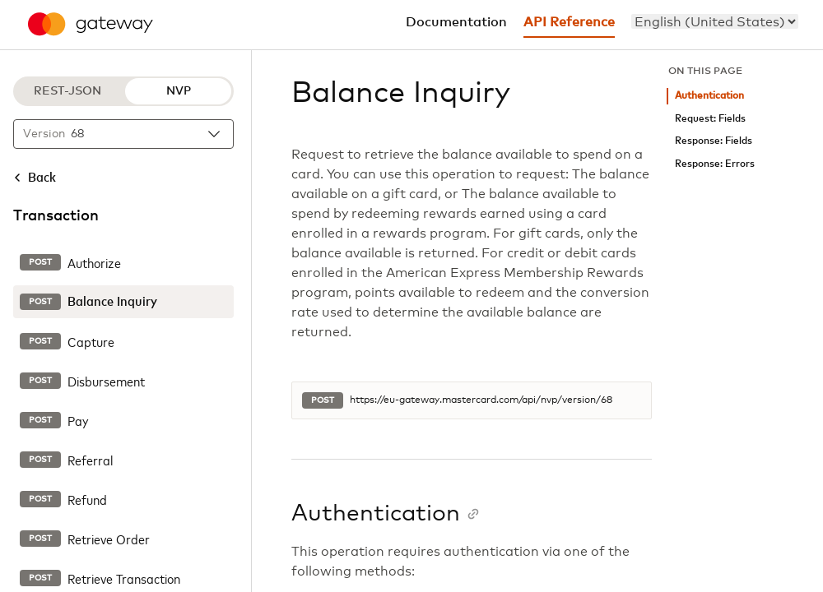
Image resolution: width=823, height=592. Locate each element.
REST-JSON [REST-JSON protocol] (67, 91)
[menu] (714, 21)
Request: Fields (710, 118)
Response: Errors (715, 164)
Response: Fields (713, 141)
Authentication (709, 95)
